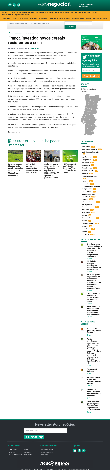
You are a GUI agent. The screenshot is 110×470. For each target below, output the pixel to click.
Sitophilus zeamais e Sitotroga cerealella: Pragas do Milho (94, 380)
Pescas (84, 220)
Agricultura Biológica (22, 15)
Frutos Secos (43, 18)
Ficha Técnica (28, 454)
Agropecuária (54, 12)
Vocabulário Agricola (47, 449)
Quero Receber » (91, 76)
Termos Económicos (35, 23)
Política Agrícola (8, 15)
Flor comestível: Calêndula (93, 370)
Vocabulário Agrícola (21, 23)
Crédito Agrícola (85, 18)
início (11, 33)
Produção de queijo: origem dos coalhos (94, 331)
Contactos (89, 4)
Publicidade (27, 452)
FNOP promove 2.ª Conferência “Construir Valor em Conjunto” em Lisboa (70, 168)
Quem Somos (83, 6)
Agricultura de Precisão (20, 18)
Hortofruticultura (28, 12)
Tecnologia (79, 12)
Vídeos (84, 232)
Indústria (87, 12)
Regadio (53, 18)
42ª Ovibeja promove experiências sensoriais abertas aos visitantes (33, 168)
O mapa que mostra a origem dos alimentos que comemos (94, 392)
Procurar (70, 27)
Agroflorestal (64, 12)
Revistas (82, 4)
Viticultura (5, 12)
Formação (103, 18)
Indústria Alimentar (63, 18)
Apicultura (6, 18)
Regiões (11, 23)
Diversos (85, 173)
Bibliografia (45, 23)
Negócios (75, 18)
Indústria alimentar (88, 202)
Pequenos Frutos (42, 12)
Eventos (96, 18)
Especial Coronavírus (89, 176)
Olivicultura (34, 18)
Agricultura (86, 146)
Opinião (94, 12)
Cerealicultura (16, 12)
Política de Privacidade (15, 454)
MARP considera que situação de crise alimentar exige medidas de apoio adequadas (93, 310)
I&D (72, 12)
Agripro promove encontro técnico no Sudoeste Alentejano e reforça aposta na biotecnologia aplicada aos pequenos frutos (51, 171)
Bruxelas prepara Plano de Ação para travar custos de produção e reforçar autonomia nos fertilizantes (15, 170)
